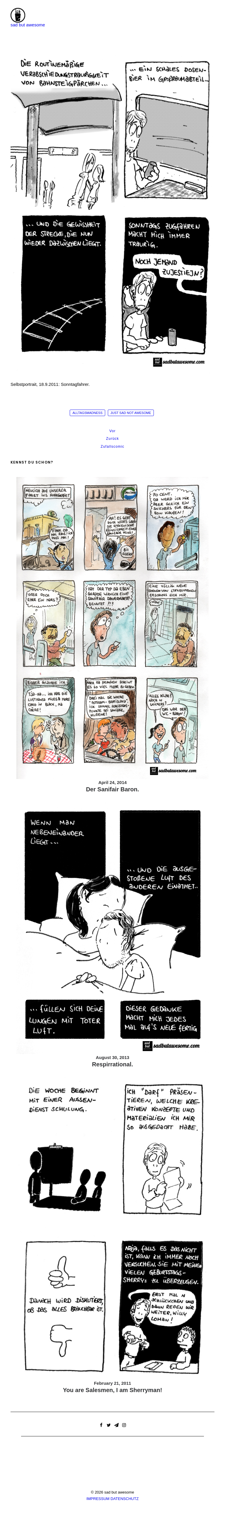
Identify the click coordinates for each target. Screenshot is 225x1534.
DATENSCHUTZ (124, 1498)
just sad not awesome (130, 413)
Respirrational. (112, 1064)
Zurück (112, 439)
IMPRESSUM (98, 1498)
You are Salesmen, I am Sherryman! (112, 1390)
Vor (112, 431)
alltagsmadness (87, 413)
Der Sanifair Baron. (112, 789)
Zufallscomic (112, 446)
